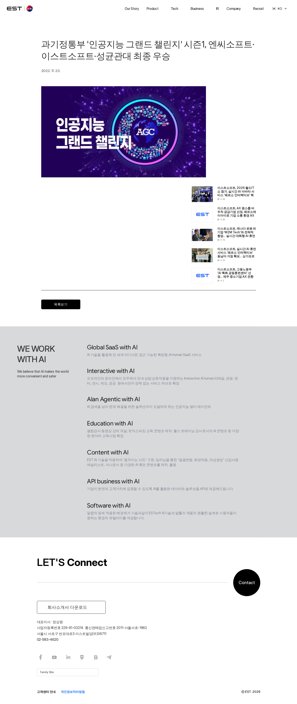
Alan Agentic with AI (113, 400)
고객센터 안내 (46, 691)
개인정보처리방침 (73, 691)
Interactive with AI (111, 371)
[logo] (20, 8)
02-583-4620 (47, 639)
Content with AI (108, 453)
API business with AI (113, 482)
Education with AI (110, 424)
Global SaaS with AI (112, 348)
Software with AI (109, 506)
